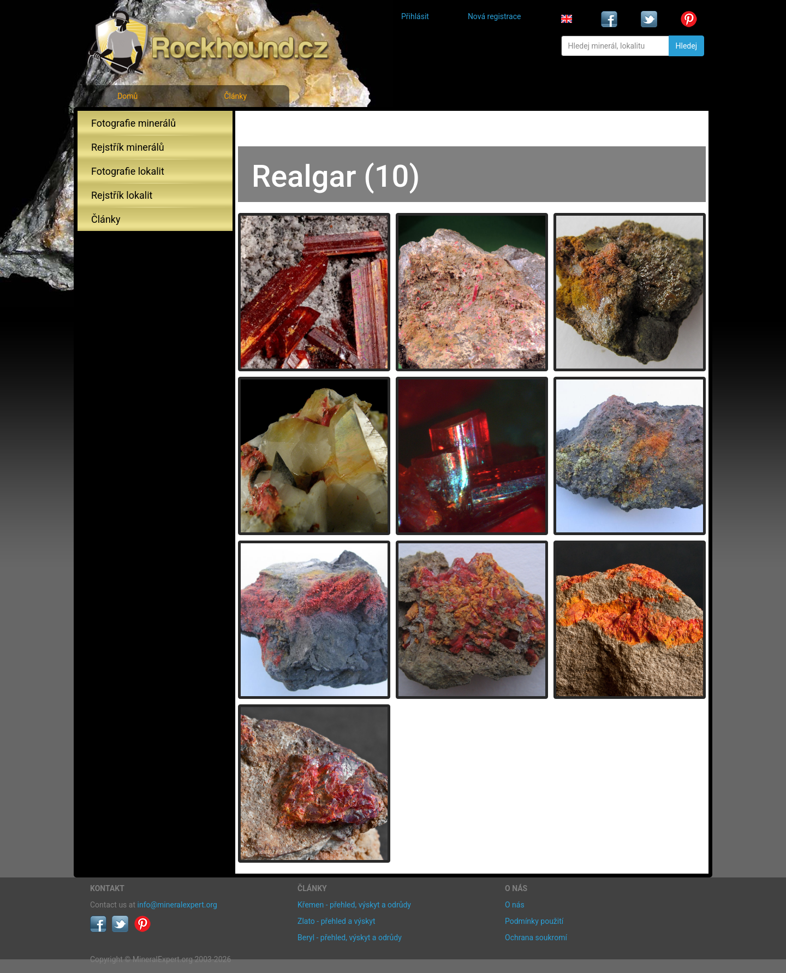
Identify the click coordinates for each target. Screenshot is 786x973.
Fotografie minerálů (133, 123)
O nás (515, 904)
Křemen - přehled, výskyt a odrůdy (354, 904)
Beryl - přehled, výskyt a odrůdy (349, 937)
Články (235, 96)
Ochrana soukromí (536, 937)
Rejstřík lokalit (121, 195)
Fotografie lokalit (127, 171)
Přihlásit (415, 16)
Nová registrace (494, 16)
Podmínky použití (534, 921)
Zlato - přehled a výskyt (336, 921)
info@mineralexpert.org (177, 904)
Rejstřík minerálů (127, 147)
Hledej (686, 45)
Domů (127, 96)
